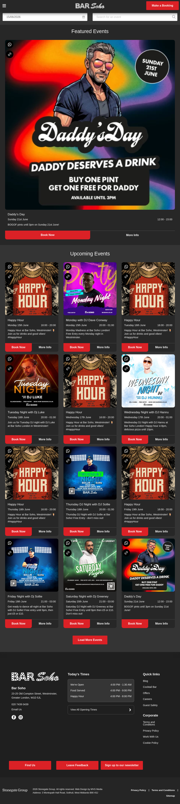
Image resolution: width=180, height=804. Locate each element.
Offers (146, 693)
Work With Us (150, 736)
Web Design (81, 789)
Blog (145, 681)
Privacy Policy (151, 730)
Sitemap (170, 796)
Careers (147, 699)
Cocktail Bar (150, 687)
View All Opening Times (83, 709)
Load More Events (90, 639)
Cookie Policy (150, 742)
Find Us (30, 765)
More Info (132, 235)
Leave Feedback (77, 765)
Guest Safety (150, 705)
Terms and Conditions (149, 723)
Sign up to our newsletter (122, 765)
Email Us (17, 709)
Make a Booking (162, 5)
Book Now (47, 234)
